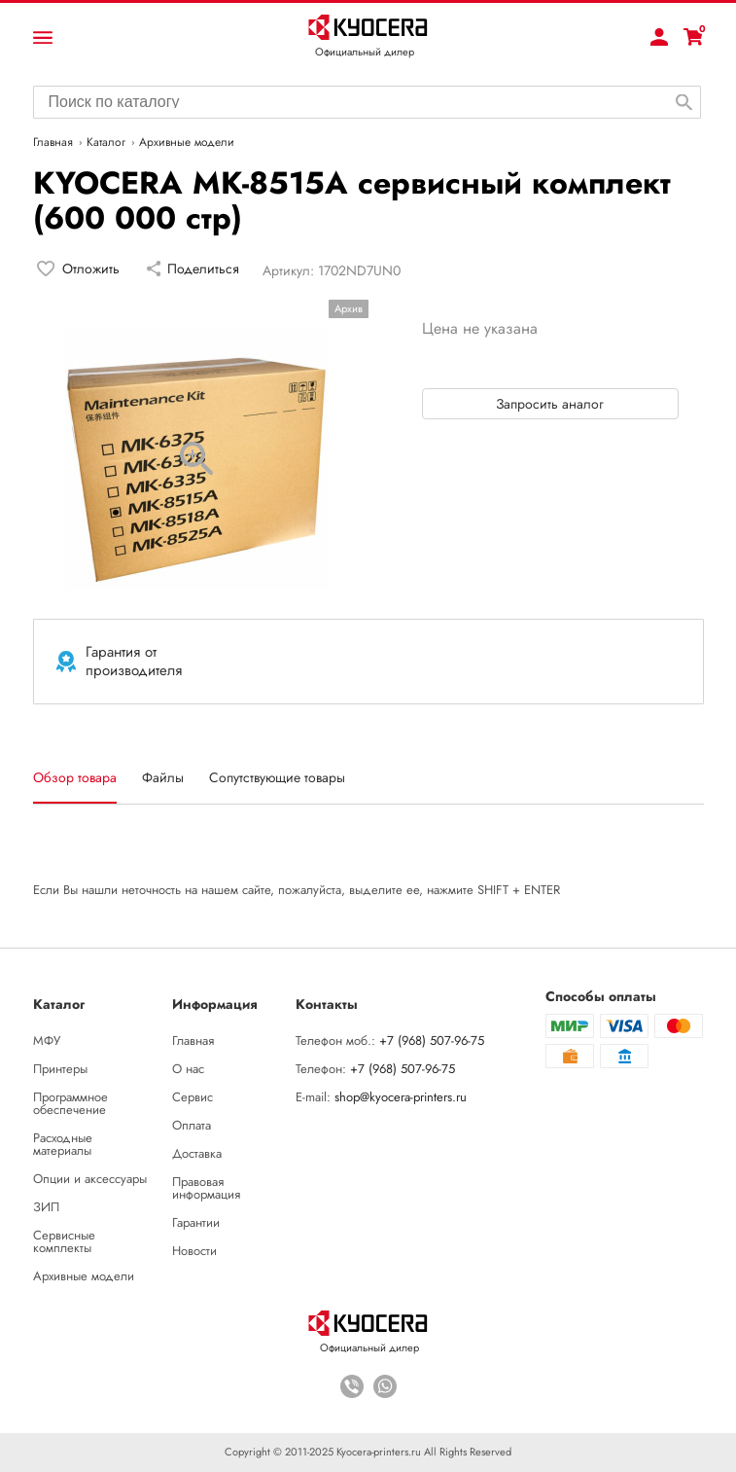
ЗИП (46, 1207)
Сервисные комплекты (64, 1241)
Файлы (163, 777)
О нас (188, 1068)
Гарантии (196, 1222)
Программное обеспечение (70, 1103)
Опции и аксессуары (90, 1178)
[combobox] (367, 102)
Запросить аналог (550, 403)
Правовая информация (206, 1187)
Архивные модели (83, 1276)
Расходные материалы (62, 1144)
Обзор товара (75, 777)
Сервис (192, 1097)
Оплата (191, 1125)
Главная (193, 1040)
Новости (194, 1250)
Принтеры (60, 1068)
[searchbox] (367, 99)
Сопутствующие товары (277, 777)
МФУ (46, 1040)
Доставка (197, 1153)
